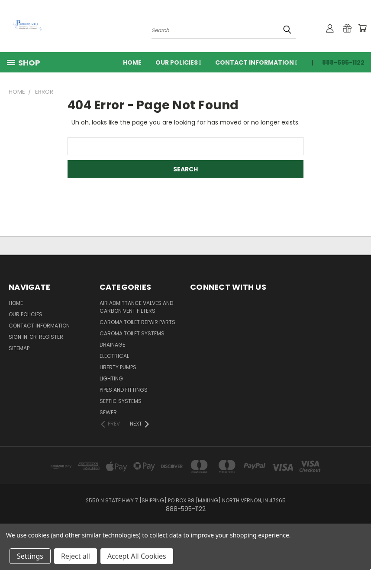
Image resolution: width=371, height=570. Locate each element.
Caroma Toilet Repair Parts (137, 322)
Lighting (111, 378)
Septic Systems (121, 401)
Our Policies (178, 62)
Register (51, 337)
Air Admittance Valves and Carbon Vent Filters (136, 306)
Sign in (19, 337)
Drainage (112, 344)
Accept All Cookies (136, 556)
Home (132, 62)
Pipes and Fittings (124, 389)
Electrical (114, 356)
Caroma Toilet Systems (132, 333)
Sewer (108, 412)
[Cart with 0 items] (362, 28)
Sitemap (19, 348)
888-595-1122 (343, 62)
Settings (30, 556)
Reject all (75, 556)
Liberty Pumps (118, 367)
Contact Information (256, 62)
